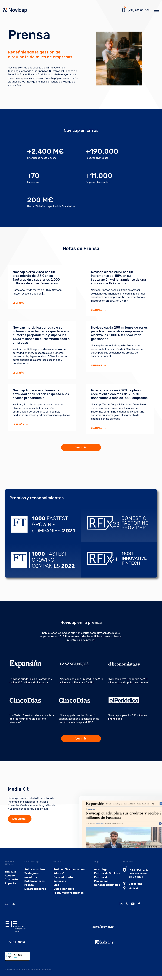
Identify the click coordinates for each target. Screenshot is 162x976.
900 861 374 (134, 877)
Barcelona (131, 890)
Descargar (29, 826)
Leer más (18, 303)
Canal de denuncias (103, 892)
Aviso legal (98, 877)
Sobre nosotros (35, 877)
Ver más (81, 447)
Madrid (129, 894)
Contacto (10, 887)
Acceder (10, 883)
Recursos (58, 888)
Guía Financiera (62, 896)
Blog (55, 892)
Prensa (30, 892)
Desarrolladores (35, 896)
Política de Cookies (103, 880)
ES (6, 912)
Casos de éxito (61, 884)
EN (13, 912)
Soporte (9, 891)
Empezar (10, 879)
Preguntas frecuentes (66, 900)
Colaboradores (34, 888)
